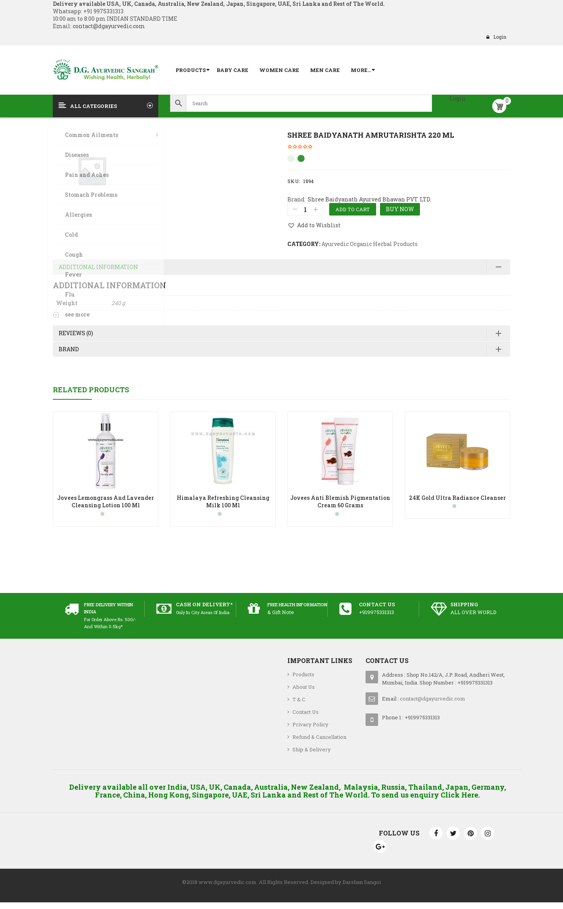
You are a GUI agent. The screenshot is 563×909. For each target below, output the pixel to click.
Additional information (98, 272)
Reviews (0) (76, 338)
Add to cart (352, 209)
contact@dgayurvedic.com (108, 26)
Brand (69, 353)
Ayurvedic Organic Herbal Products (369, 244)
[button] (314, 225)
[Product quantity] (305, 209)
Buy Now (400, 209)
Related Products (91, 394)
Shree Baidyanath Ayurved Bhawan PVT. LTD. (369, 199)
